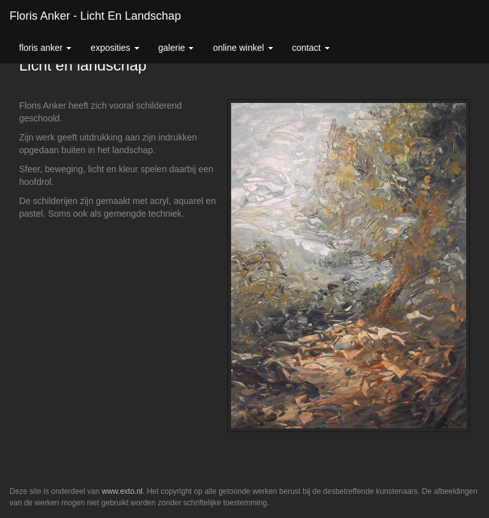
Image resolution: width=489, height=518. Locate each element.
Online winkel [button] (243, 48)
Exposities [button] (114, 48)
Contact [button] (311, 48)
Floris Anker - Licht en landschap (95, 16)
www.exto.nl (122, 491)
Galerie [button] (176, 48)
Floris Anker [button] (45, 48)
